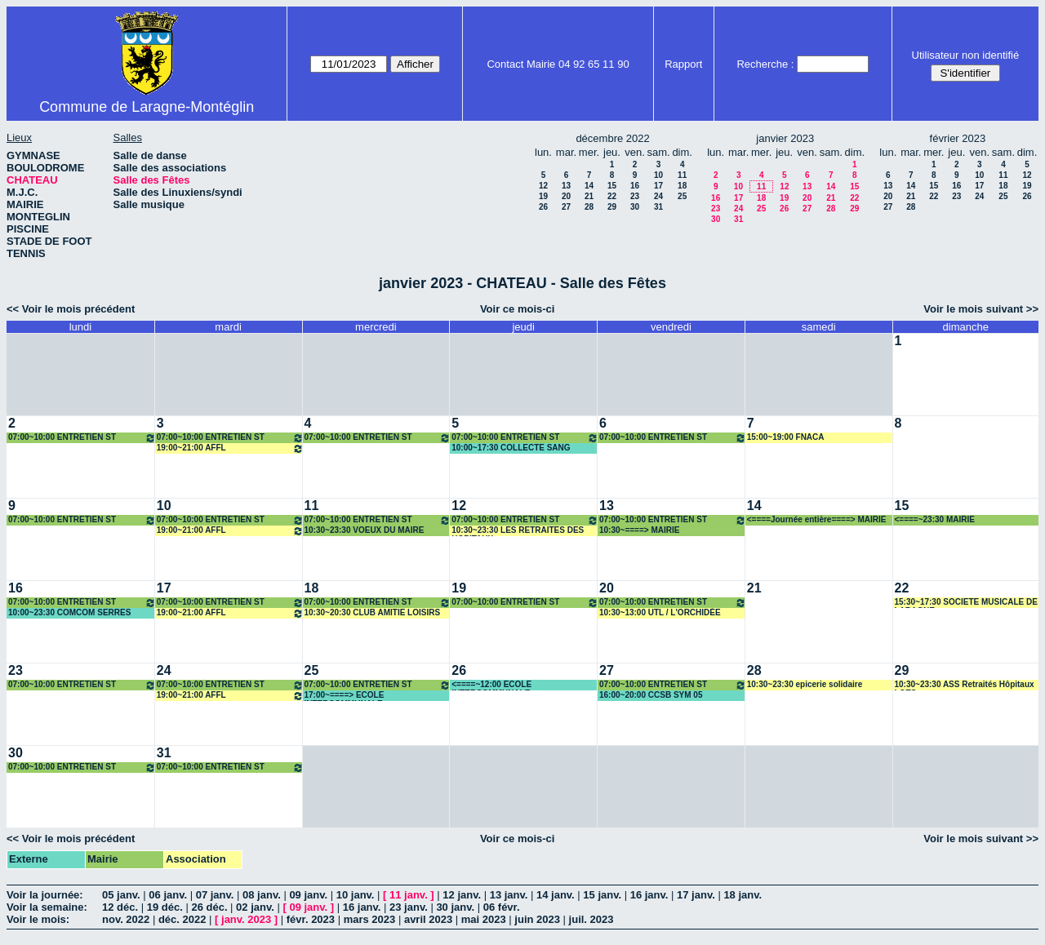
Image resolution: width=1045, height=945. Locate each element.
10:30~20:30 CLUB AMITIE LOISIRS (373, 612)
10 (658, 175)
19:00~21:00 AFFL (230, 448)
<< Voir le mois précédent (71, 309)
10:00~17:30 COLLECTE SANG (510, 447)
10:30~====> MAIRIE (639, 530)
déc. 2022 (182, 919)
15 (611, 185)
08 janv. (261, 895)
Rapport (683, 64)
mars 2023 (370, 919)
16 (634, 185)
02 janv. (255, 907)
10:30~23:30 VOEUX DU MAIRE (365, 530)
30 (634, 206)
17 (658, 185)
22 (611, 196)
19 (543, 196)
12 (543, 185)
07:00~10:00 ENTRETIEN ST (82, 438)
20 (566, 196)
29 (611, 206)
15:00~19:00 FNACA (786, 437)
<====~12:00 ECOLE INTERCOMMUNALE (491, 685)
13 (566, 185)
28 (589, 206)
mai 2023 (483, 919)
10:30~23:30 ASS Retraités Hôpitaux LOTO (964, 685)
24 (658, 196)
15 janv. (602, 895)
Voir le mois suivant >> (980, 309)
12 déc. (120, 907)
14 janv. (555, 895)
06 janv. (168, 895)
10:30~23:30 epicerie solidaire (804, 684)
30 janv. (455, 907)
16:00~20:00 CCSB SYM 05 (650, 694)
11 (682, 175)
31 (658, 206)
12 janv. (461, 895)
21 (589, 196)
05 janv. (121, 895)
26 (543, 206)
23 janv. (408, 907)
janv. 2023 (246, 919)
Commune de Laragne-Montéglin (146, 107)
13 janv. (509, 895)
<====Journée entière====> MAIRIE (817, 519)
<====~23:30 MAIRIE (935, 519)
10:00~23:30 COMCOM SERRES (69, 612)
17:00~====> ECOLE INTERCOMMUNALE (345, 695)
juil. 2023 (591, 919)
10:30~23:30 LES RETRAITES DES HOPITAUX (517, 531)
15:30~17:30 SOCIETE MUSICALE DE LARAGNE (966, 602)
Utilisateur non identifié (966, 55)
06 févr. (501, 907)
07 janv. (215, 895)
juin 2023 (537, 919)
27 (566, 206)
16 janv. (649, 895)
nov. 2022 (125, 919)
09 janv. (308, 895)
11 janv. (408, 895)
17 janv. (696, 895)
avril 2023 (428, 919)
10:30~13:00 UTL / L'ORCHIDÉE (660, 612)
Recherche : (765, 64)
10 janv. (355, 895)
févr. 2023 (311, 919)
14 (589, 185)
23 (634, 196)
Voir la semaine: (47, 907)
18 (682, 185)
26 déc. (209, 907)
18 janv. (742, 895)
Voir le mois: (38, 919)
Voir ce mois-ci (517, 309)
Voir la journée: (45, 895)
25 (682, 196)
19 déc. (165, 907)
